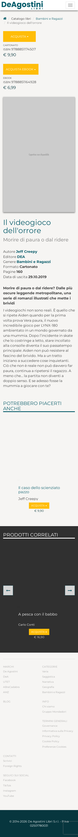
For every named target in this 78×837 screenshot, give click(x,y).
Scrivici (7, 760)
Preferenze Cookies (54, 746)
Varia (45, 671)
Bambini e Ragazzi (49, 19)
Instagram (9, 790)
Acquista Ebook (21, 69)
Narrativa (48, 681)
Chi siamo (48, 706)
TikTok (7, 785)
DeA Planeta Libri (23, 5)
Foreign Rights (12, 766)
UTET (6, 681)
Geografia (48, 687)
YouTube (8, 795)
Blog (6, 701)
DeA (21, 257)
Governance (49, 725)
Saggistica (48, 676)
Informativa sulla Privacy (57, 730)
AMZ (6, 692)
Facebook (9, 780)
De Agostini (10, 671)
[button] (8, 590)
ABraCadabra (11, 687)
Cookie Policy (50, 741)
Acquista (19, 36)
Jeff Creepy (26, 251)
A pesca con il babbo (37, 614)
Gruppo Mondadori (54, 711)
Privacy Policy (51, 736)
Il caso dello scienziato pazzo (39, 490)
